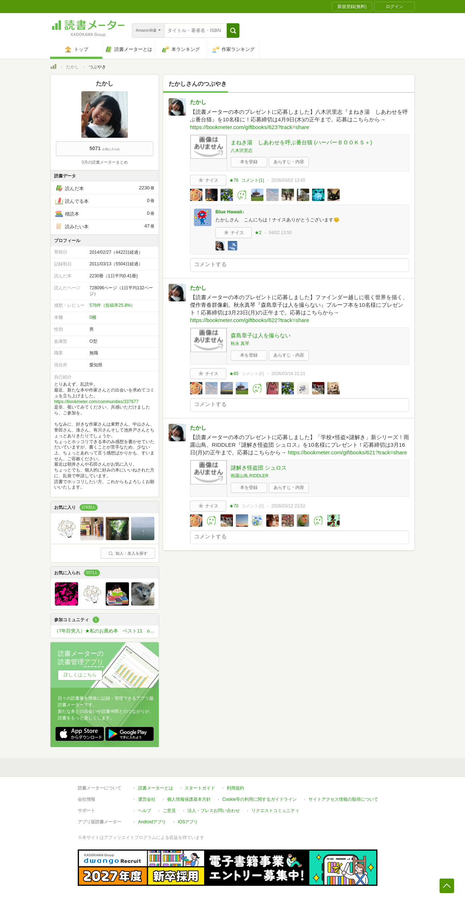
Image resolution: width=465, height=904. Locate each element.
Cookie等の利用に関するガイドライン (259, 799)
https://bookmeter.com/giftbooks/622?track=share (249, 320)
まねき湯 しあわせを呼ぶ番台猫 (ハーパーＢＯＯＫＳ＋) (301, 142)
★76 (233, 180)
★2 (258, 232)
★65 (233, 373)
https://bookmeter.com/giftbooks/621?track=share (347, 452)
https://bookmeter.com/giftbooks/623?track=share (249, 127)
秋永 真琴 (240, 343)
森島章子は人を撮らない (261, 335)
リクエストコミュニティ (275, 810)
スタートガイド (200, 788)
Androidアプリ (152, 822)
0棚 (92, 317)
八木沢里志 (241, 150)
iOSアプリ (188, 822)
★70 (233, 506)
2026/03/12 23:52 (288, 506)
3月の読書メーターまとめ (104, 162)
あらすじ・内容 (289, 161)
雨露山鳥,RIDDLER (249, 475)
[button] (233, 30)
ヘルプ (144, 810)
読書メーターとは (155, 788)
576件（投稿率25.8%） (112, 305)
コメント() (252, 180)
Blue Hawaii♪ (229, 211)
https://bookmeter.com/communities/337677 (96, 401)
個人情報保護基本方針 (189, 799)
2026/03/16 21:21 (288, 373)
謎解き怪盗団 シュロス (259, 468)
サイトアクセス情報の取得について (343, 799)
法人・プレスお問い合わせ (213, 810)
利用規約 (235, 788)
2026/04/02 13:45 (288, 180)
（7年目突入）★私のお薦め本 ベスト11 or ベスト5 (106, 631)
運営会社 (146, 799)
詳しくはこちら (80, 675)
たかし (72, 66)
